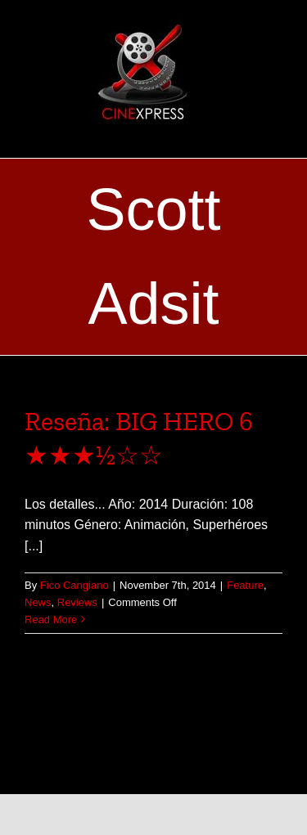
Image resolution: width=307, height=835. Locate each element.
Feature (245, 585)
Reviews (77, 602)
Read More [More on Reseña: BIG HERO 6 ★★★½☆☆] (51, 619)
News (38, 602)
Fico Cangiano (74, 585)
